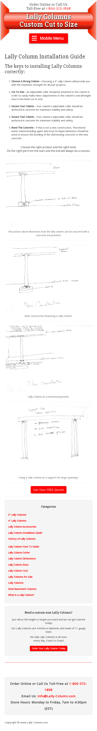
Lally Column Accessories (22, 526)
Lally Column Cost (18, 570)
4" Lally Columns (17, 520)
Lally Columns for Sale (20, 576)
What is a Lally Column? (21, 594)
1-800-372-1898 (58, 8)
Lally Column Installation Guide (25, 532)
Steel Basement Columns (22, 589)
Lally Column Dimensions (22, 558)
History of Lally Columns (21, 538)
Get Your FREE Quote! (48, 490)
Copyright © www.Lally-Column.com (26, 722)
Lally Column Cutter (19, 552)
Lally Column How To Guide (23, 546)
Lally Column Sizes (18, 564)
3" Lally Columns (17, 514)
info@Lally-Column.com (56, 696)
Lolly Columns (15, 582)
